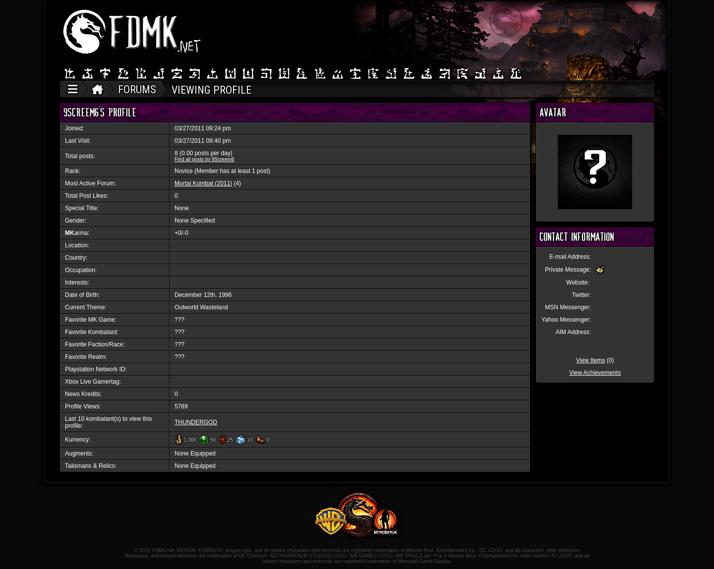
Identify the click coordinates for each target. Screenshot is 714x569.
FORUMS (137, 89)
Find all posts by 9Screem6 (205, 159)
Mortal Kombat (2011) (203, 183)
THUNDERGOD (196, 422)
